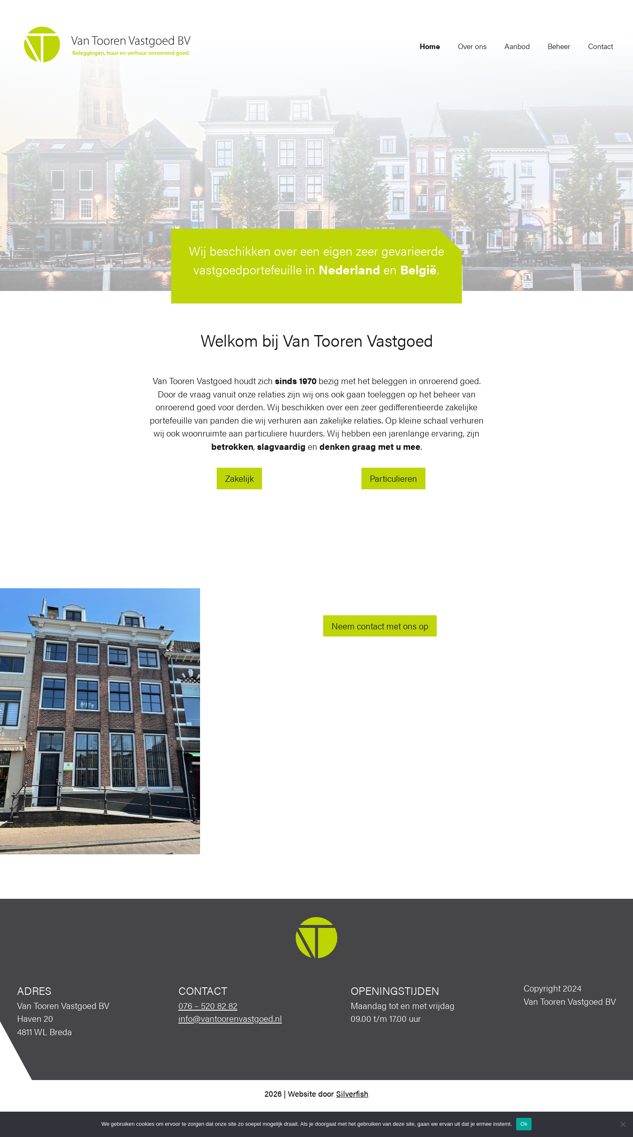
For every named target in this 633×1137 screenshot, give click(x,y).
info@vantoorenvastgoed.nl (230, 1018)
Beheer (552, 46)
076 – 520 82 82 (207, 1005)
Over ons (465, 46)
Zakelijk (239, 478)
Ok (523, 1124)
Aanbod (510, 46)
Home (423, 46)
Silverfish (352, 1093)
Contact (593, 46)
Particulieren (393, 478)
